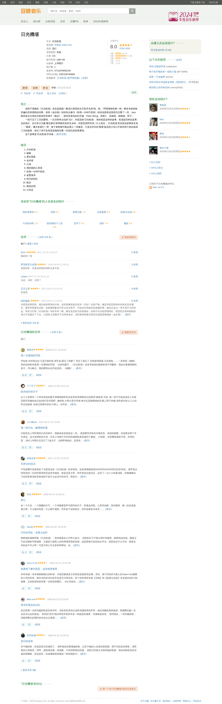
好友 (36, 243)
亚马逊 (154, 50)
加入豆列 (51, 93)
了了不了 (31, 386)
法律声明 (177, 701)
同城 (46, 2)
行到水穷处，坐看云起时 (34, 532)
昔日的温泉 (27, 641)
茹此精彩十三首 (55, 223)
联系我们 (167, 701)
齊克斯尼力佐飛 (29, 264)
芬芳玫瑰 (31, 635)
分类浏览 (50, 21)
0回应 (39, 447)
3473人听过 (157, 167)
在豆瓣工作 (156, 701)
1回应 (39, 411)
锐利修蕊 (25, 301)
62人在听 (155, 162)
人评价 (124, 48)
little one (31, 599)
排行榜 (36, 21)
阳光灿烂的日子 (29, 391)
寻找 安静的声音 (157, 66)
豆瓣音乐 (33, 11)
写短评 (27, 93)
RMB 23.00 (164, 50)
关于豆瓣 (144, 701)
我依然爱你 (28, 212)
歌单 (85, 21)
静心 (23, 500)
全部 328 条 (45, 237)
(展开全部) (61, 134)
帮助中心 (187, 701)
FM (70, 2)
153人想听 (156, 173)
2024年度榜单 (100, 21)
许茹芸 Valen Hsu (63, 45)
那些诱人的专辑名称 (159, 87)
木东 (29, 494)
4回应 (39, 375)
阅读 (62, 2)
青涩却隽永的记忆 (30, 605)
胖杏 (162, 133)
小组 (54, 2)
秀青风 (163, 105)
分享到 (62, 93)
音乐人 (24, 21)
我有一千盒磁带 (157, 77)
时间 (78, 2)
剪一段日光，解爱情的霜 (34, 427)
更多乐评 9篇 (29, 670)
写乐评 (39, 93)
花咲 (101, 223)
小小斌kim (32, 422)
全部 (85, 78)
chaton (24, 276)
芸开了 (77, 223)
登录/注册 (213, 2)
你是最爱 (101, 212)
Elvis (23, 252)
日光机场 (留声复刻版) (68, 78)
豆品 (86, 2)
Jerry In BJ (32, 563)
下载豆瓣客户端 (197, 2)
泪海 (52, 212)
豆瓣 (4, 2)
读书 (12, 2)
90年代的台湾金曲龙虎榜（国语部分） (168, 82)
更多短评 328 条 (31, 323)
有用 (135, 252)
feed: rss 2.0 (158, 187)
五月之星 (25, 288)
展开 (128, 314)
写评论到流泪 (28, 463)
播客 (37, 2)
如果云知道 (126, 212)
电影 (21, 2)
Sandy (30, 527)
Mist (162, 119)
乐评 (62, 21)
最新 (29, 243)
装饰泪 (30, 350)
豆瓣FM (74, 21)
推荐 (134, 92)
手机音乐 (197, 701)
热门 (23, 243)
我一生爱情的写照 (30, 355)
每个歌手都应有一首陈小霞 (162, 71)
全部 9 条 (56, 332)
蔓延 (126, 223)
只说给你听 (28, 223)
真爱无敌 (77, 212)
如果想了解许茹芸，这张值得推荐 (39, 568)
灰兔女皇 (31, 458)
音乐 (29, 2)
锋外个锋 (164, 148)
